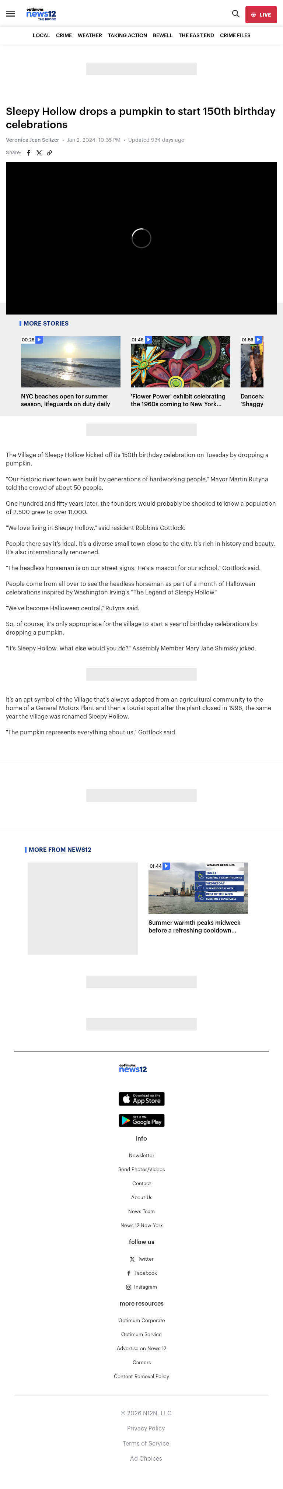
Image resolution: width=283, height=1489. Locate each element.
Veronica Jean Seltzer (32, 140)
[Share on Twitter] (39, 153)
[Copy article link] (49, 153)
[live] (261, 14)
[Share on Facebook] (29, 153)
